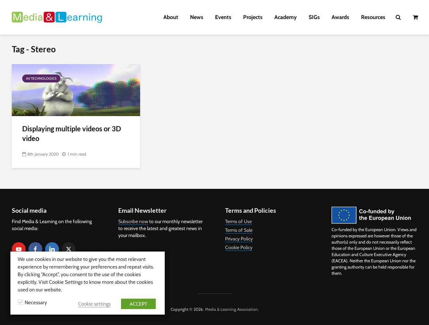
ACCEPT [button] (138, 304)
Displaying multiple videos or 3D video (71, 133)
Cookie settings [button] (94, 304)
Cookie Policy (238, 247)
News (196, 17)
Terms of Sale (238, 230)
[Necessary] (20, 302)
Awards (340, 17)
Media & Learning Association (231, 309)
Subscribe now (133, 221)
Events (223, 17)
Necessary (36, 302)
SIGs (314, 17)
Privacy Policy (239, 239)
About (170, 17)
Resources (373, 17)
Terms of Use (238, 221)
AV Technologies (41, 78)
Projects (253, 17)
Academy (285, 17)
